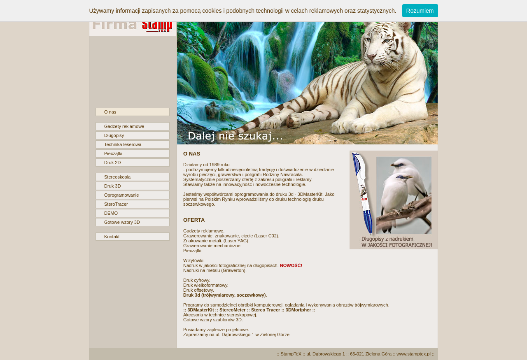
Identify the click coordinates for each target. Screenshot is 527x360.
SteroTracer (116, 204)
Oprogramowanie (121, 195)
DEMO (111, 213)
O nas (110, 111)
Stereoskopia (117, 176)
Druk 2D (112, 162)
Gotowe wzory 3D (122, 222)
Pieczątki (113, 153)
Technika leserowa (123, 144)
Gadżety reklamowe (124, 126)
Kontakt (111, 236)
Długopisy (114, 135)
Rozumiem (420, 10)
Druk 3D (112, 185)
